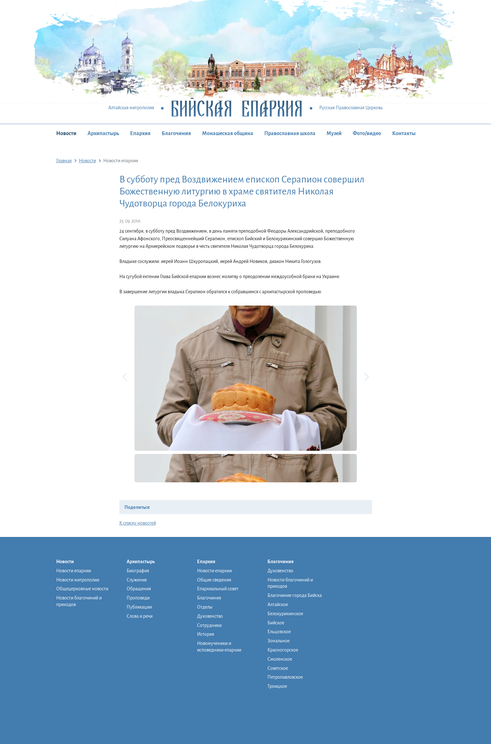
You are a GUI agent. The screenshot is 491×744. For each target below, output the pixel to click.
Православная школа (289, 133)
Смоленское (279, 659)
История (205, 634)
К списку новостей (137, 523)
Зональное (278, 640)
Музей (334, 133)
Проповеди (138, 597)
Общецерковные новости (82, 588)
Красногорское (282, 649)
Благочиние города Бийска (294, 595)
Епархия (140, 133)
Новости (66, 133)
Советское (277, 668)
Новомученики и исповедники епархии (219, 646)
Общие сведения (214, 579)
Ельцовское (279, 631)
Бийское (275, 622)
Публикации (139, 607)
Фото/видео (367, 133)
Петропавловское (285, 677)
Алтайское (277, 604)
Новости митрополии (77, 579)
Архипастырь (103, 133)
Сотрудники (209, 625)
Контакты (404, 133)
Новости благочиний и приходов (79, 601)
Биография (138, 570)
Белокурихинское (285, 613)
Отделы (205, 607)
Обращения (139, 588)
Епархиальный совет (217, 588)
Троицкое (277, 686)
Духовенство (210, 616)
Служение (137, 579)
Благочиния (176, 133)
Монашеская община (227, 133)
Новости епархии (73, 570)
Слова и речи (140, 616)
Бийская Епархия (237, 108)
